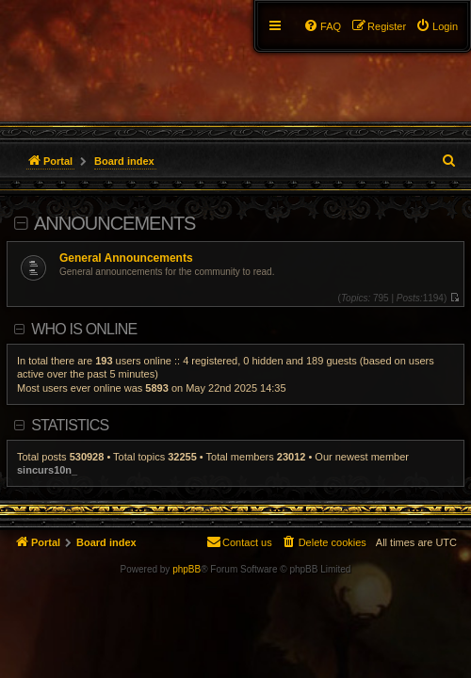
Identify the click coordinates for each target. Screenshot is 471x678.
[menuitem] (436, 26)
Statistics (69, 425)
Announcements (114, 223)
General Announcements (126, 258)
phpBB (186, 569)
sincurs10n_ (47, 470)
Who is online (84, 329)
